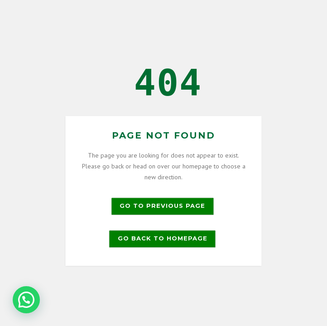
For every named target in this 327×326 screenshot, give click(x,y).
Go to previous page (162, 206)
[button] (26, 299)
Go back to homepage (162, 238)
